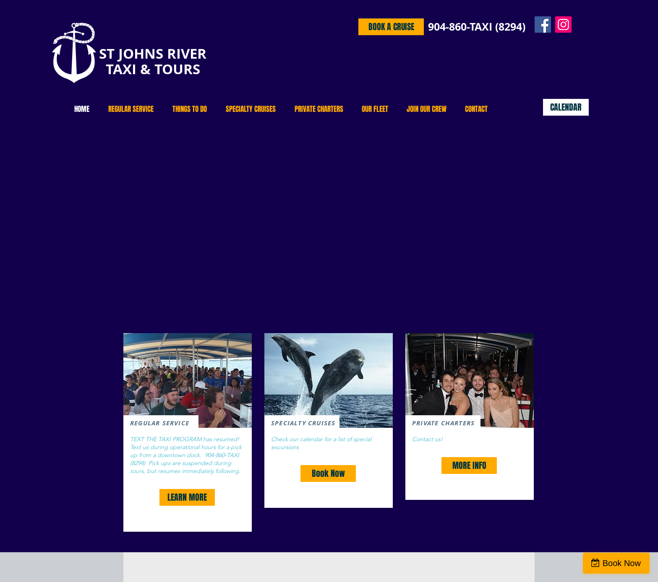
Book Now (622, 563)
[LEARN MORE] (187, 497)
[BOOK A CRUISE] (391, 26)
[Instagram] (563, 24)
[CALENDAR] (566, 107)
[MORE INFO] (469, 465)
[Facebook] (543, 24)
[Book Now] (328, 473)
